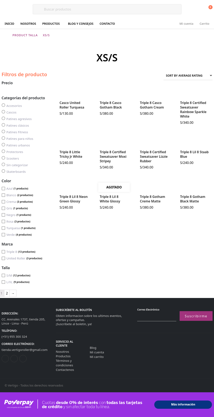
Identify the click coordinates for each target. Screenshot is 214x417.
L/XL (16, 282)
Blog (93, 348)
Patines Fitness (15, 132)
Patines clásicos (15, 125)
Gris (15, 208)
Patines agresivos (17, 119)
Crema (17, 202)
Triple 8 (18, 252)
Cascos (9, 112)
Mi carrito (97, 357)
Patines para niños (17, 138)
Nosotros (28, 24)
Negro (16, 215)
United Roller (22, 258)
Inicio (9, 24)
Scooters (10, 158)
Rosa (16, 221)
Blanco (17, 195)
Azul (15, 188)
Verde (17, 234)
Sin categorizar (15, 165)
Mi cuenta (186, 24)
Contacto (107, 24)
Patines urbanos (16, 145)
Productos (51, 24)
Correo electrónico (148, 309)
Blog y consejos (81, 24)
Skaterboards (14, 171)
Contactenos (65, 370)
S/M (16, 275)
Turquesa (19, 228)
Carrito (204, 24)
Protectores (12, 152)
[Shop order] (188, 75)
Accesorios (12, 105)
